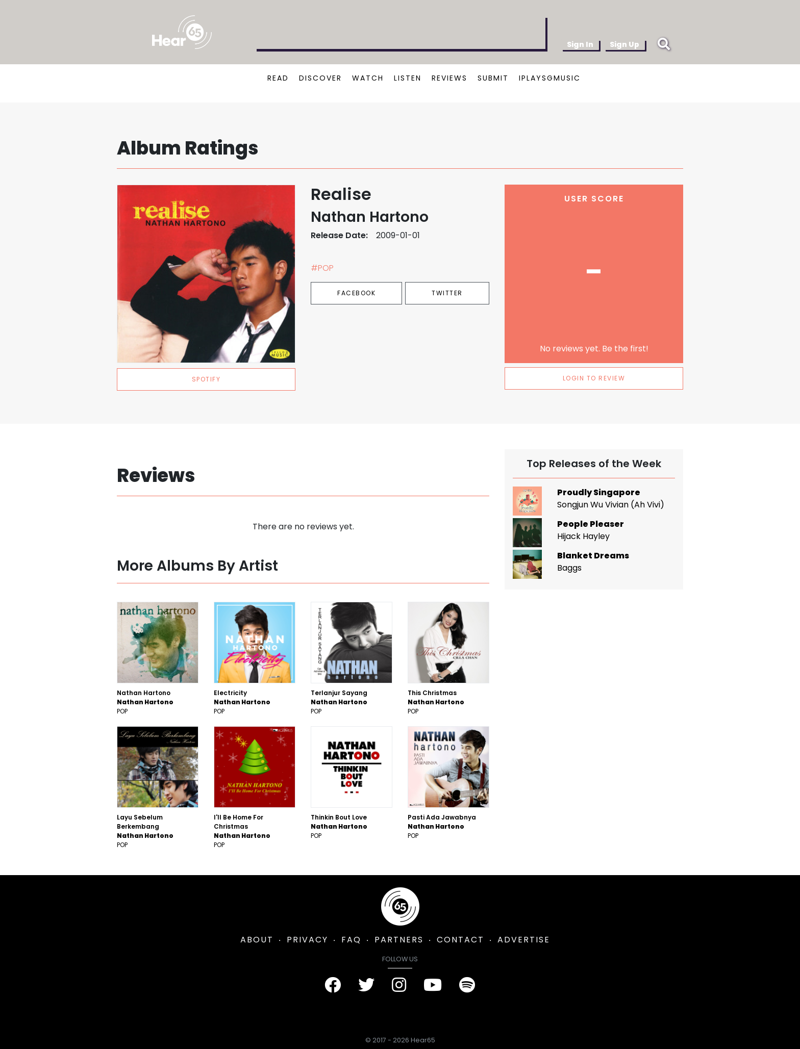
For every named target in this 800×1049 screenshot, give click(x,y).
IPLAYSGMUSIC (550, 78)
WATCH (368, 78)
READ (278, 78)
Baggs (569, 568)
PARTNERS (398, 939)
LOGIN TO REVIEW (594, 378)
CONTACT (460, 939)
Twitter (447, 293)
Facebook (356, 293)
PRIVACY (307, 939)
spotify (206, 379)
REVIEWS (449, 78)
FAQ (351, 939)
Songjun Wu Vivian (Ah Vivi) (610, 504)
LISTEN (407, 78)
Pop (122, 711)
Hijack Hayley (583, 536)
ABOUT (256, 939)
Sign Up (624, 44)
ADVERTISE (523, 939)
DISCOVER (320, 78)
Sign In (580, 44)
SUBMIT (493, 78)
